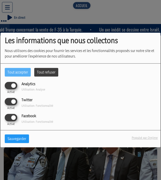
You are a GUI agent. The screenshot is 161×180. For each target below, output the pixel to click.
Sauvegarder (17, 138)
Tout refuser (46, 72)
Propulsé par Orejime (145, 138)
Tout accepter (18, 72)
